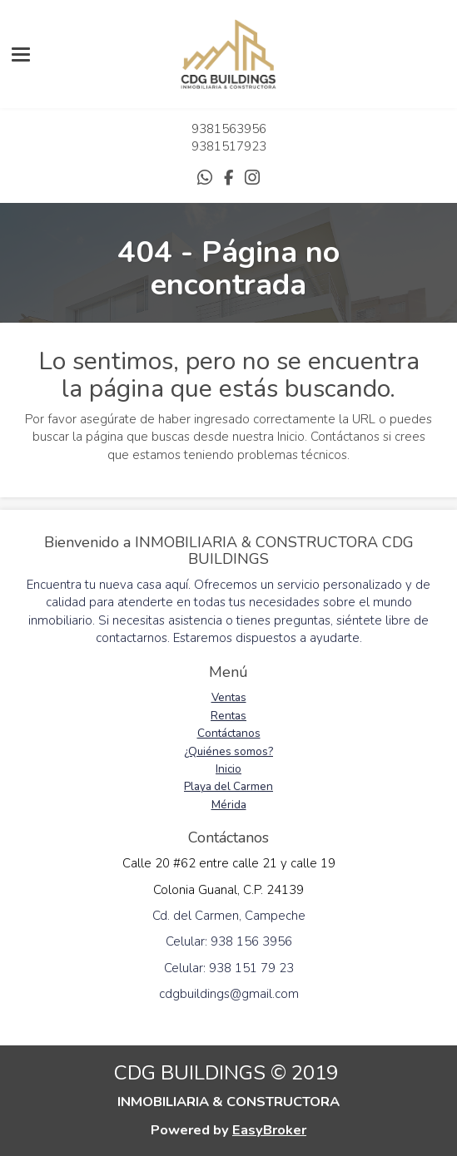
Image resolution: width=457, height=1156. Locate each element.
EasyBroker (269, 1129)
